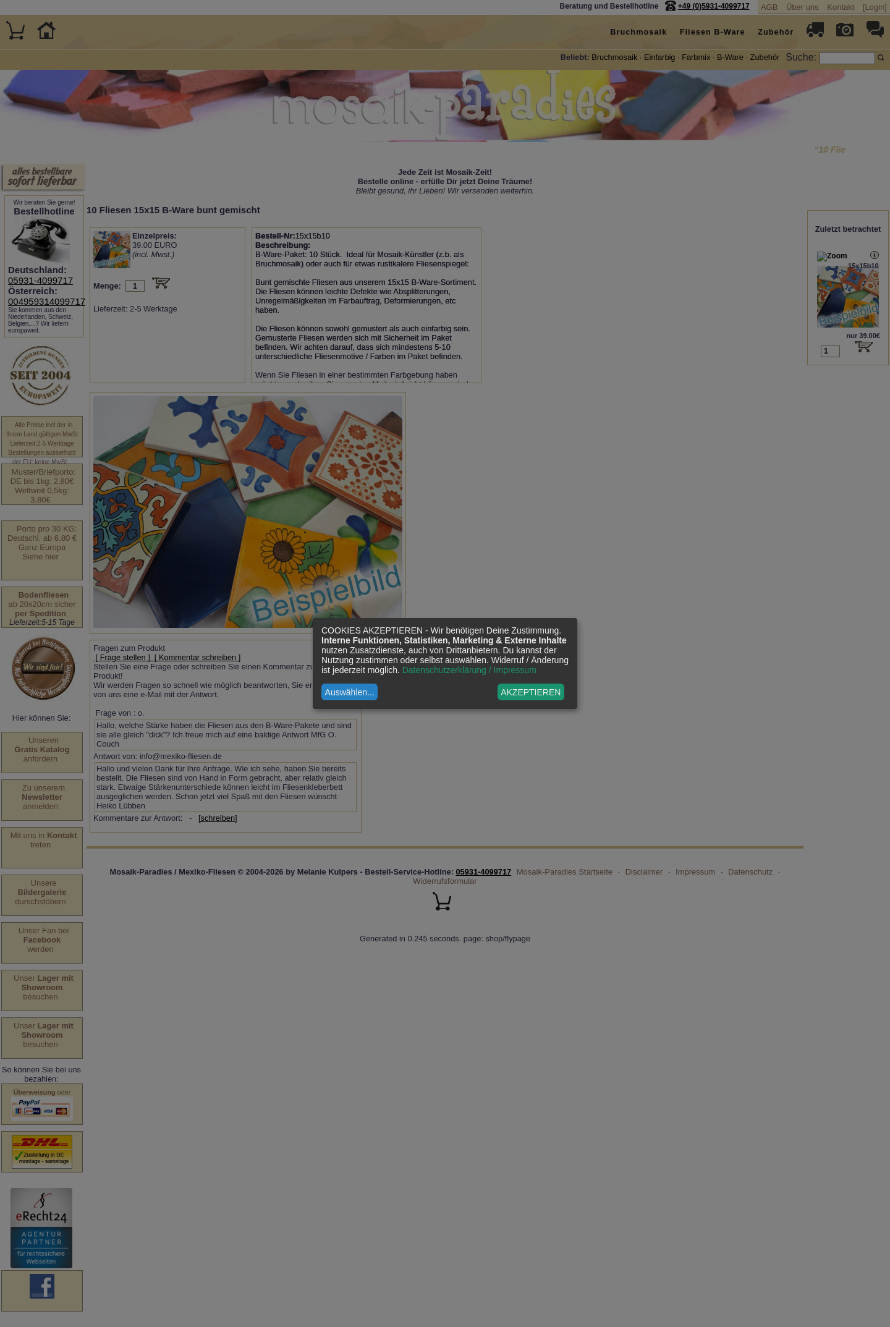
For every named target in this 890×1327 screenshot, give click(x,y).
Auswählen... (350, 692)
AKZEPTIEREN (531, 692)
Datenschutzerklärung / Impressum (469, 670)
